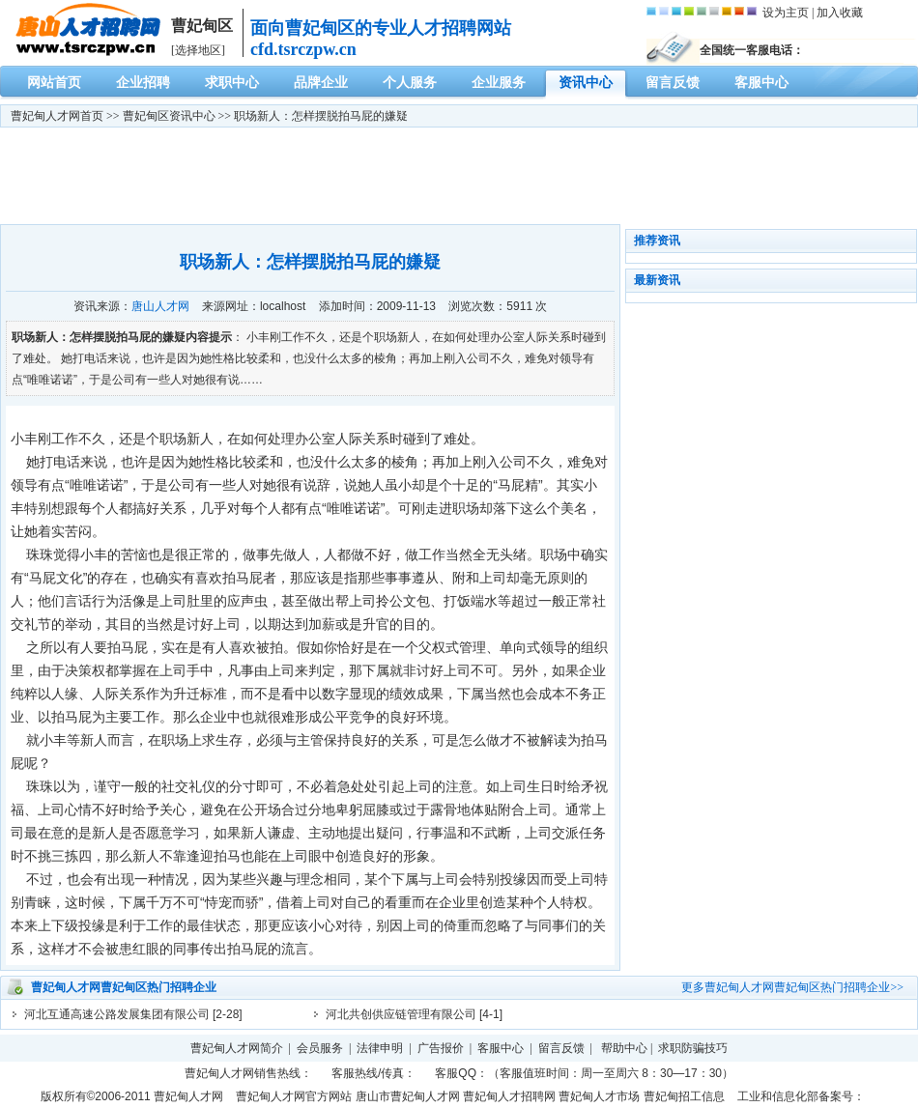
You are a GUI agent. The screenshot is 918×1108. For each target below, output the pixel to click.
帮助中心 (624, 1048)
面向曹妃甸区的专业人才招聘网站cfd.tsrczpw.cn (380, 38)
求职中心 (232, 82)
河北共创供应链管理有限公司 (401, 1014)
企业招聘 (143, 82)
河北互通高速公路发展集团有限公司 (117, 1014)
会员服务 (320, 1048)
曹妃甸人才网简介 (236, 1048)
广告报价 (440, 1048)
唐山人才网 (160, 306)
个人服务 (410, 82)
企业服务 (499, 82)
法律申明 (380, 1048)
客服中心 (761, 82)
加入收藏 (840, 12)
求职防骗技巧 (693, 1048)
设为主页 (785, 12)
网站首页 (54, 82)
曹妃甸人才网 (45, 116)
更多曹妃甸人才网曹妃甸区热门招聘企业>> (792, 987)
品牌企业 (321, 82)
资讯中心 (586, 82)
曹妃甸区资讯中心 (169, 116)
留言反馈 (672, 82)
